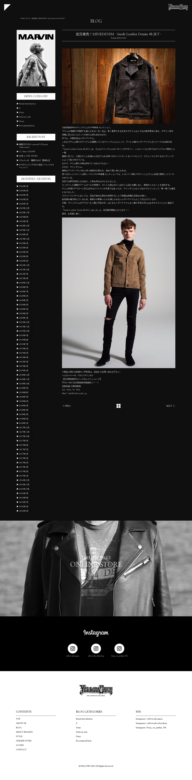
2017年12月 (24, 428)
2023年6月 (23, 243)
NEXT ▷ (170, 406)
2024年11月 (24, 230)
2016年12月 (24, 480)
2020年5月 (23, 300)
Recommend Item (26, 126)
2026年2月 (23, 199)
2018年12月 (24, 375)
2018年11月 (24, 379)
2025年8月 (23, 217)
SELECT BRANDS (24, 732)
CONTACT (21, 750)
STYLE (19, 736)
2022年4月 (23, 257)
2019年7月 (23, 344)
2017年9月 (23, 441)
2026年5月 (23, 186)
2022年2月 (23, 261)
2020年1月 (23, 318)
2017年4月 (23, 463)
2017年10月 (24, 436)
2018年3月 (23, 414)
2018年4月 (23, 410)
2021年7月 (23, 274)
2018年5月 (23, 406)
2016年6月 (23, 507)
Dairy (21, 113)
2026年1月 (23, 204)
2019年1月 (23, 371)
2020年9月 (23, 287)
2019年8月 (23, 340)
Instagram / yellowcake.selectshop (151, 723)
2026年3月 (23, 195)
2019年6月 (23, 349)
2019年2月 (23, 366)
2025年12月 (24, 208)
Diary (21, 121)
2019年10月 (24, 331)
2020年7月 (23, 292)
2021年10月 (24, 270)
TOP (18, 719)
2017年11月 (24, 432)
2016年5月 (23, 511)
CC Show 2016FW (27, 152)
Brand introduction (27, 104)
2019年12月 (24, 322)
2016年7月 (23, 502)
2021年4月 (23, 278)
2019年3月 (23, 362)
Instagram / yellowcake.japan (149, 719)
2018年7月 (23, 397)
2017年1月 (23, 476)
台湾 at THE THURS (28, 156)
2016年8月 (23, 498)
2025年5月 (23, 221)
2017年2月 (23, 471)
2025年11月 (24, 213)
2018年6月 (23, 401)
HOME (23, 18)
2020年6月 (23, 296)
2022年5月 (23, 252)
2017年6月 (23, 454)
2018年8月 (23, 393)
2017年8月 (23, 445)
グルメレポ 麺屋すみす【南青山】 (35, 160)
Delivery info (25, 117)
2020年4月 (23, 305)
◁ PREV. (66, 406)
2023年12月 (24, 239)
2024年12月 (24, 226)
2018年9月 (23, 388)
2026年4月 (23, 191)
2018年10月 (24, 384)
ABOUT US (21, 723)
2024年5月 (23, 235)
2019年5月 (23, 353)
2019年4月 (23, 357)
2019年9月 (23, 335)
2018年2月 (23, 419)
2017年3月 (23, 467)
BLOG (28, 18)
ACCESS (20, 745)
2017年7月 (23, 450)
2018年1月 (23, 423)
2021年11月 (24, 265)
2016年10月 (24, 489)
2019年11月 (24, 327)
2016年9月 (23, 493)
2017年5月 (23, 458)
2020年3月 (23, 309)
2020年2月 (23, 314)
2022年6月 (23, 248)
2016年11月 (24, 485)
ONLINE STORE (23, 741)
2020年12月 (24, 283)
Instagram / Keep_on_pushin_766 (151, 728)
